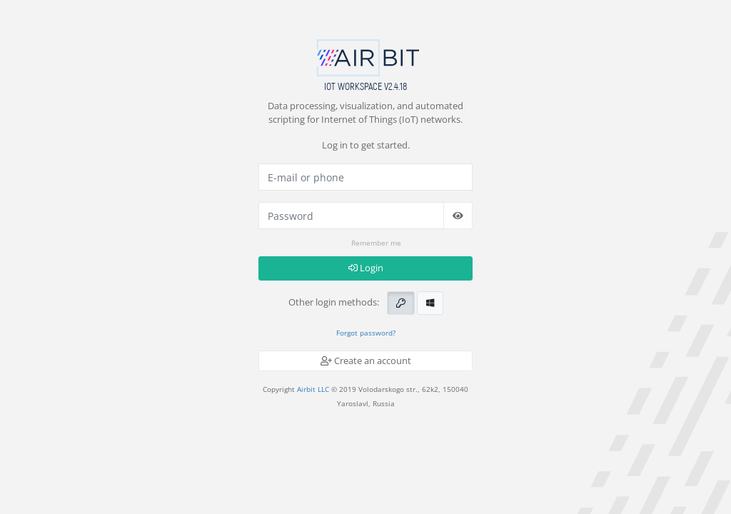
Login (365, 267)
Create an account (366, 360)
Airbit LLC (313, 389)
